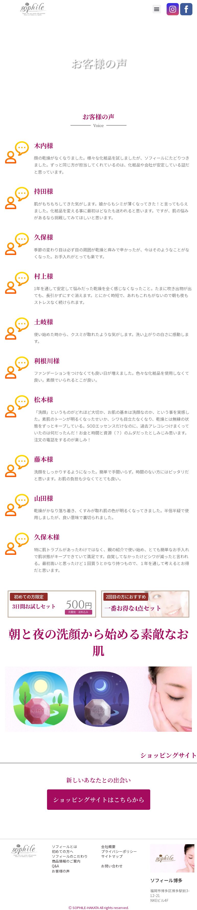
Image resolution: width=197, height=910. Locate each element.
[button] (157, 9)
